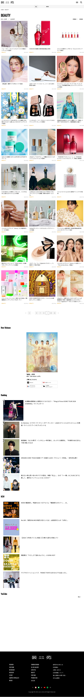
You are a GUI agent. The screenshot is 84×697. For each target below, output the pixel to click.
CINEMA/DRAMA (35, 665)
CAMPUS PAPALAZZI (14, 678)
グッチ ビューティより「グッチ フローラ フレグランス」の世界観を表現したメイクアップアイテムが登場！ (69, 85)
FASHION (11, 665)
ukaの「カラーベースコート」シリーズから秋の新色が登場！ (41, 84)
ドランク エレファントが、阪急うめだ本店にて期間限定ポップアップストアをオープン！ (14, 299)
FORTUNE (33, 675)
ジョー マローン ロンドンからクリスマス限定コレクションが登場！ (14, 49)
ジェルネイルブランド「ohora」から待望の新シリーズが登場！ (14, 229)
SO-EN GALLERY (35, 667)
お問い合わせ (57, 670)
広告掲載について (58, 673)
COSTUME (11, 667)
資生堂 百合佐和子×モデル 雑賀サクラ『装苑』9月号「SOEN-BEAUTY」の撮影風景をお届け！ (70, 121)
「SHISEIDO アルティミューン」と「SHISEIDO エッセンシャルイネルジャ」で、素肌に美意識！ (69, 157)
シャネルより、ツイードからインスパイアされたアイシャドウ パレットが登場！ (42, 121)
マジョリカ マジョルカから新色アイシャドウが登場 (70, 192)
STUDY (11, 675)
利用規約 (55, 667)
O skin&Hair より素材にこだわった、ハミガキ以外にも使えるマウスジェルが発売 (14, 192)
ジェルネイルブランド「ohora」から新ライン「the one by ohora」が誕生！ (69, 264)
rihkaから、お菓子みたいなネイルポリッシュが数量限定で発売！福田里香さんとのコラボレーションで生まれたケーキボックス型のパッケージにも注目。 (70, 301)
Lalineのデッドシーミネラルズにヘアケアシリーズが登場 (42, 229)
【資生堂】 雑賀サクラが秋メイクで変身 (12, 84)
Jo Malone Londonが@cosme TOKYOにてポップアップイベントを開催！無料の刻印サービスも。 (41, 193)
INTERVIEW (12, 670)
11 (54, 313)
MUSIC (10, 681)
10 (51, 313)
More (79, 597)
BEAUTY (4, 52)
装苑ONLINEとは (58, 665)
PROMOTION (34, 678)
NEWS (47, 6)
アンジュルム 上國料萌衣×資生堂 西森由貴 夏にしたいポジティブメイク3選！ (69, 229)
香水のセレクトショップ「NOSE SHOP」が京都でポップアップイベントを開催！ (14, 264)
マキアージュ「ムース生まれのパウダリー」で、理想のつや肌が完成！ (41, 264)
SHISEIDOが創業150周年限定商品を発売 (39, 49)
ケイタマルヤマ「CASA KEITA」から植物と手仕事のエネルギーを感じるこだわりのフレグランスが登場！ (14, 122)
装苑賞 (33, 681)
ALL (36, 6)
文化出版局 (56, 678)
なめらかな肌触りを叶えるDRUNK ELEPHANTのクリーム (14, 157)
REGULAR (11, 673)
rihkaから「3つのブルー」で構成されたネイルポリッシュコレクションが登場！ (42, 157)
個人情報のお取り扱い (59, 675)
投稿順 (81, 19)
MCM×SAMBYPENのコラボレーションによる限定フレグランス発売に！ (41, 299)
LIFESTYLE (33, 670)
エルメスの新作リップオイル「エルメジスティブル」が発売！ (69, 49)
